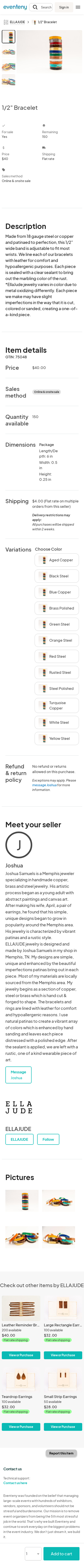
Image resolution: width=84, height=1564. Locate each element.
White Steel (54, 722)
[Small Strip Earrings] (63, 1399)
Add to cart (61, 1553)
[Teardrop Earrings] (21, 1399)
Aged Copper (56, 560)
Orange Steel (55, 640)
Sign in (64, 7)
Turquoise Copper (52, 705)
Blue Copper (55, 592)
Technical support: (21, 1480)
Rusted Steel (55, 672)
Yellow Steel (54, 738)
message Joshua (44, 785)
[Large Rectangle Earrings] (63, 1327)
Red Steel (52, 656)
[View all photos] (49, 63)
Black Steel (54, 576)
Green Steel (54, 624)
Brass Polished (56, 608)
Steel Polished (56, 688)
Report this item (61, 1453)
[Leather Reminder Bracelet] (21, 1327)
